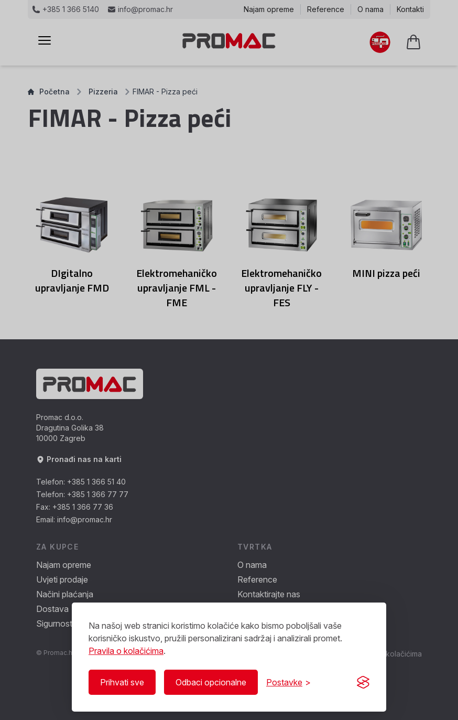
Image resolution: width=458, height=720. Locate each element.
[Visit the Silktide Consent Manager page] (363, 682)
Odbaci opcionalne (211, 682)
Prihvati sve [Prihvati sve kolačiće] (122, 682)
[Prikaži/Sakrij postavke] (288, 682)
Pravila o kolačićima (126, 651)
